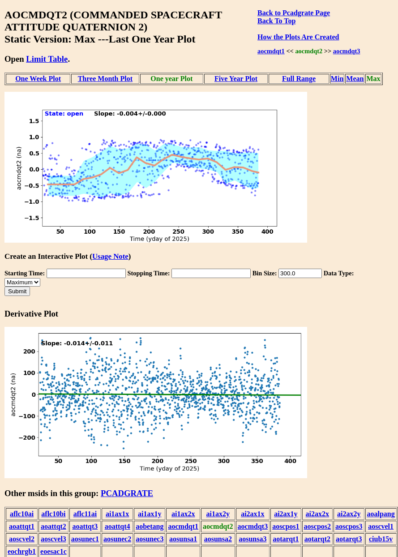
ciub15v (381, 539)
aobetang (149, 526)
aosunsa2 (218, 539)
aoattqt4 (117, 526)
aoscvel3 (53, 539)
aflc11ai (85, 514)
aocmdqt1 (271, 51)
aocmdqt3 (346, 51)
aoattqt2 (53, 526)
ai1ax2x (183, 514)
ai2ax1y (285, 514)
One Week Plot (38, 78)
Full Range (299, 78)
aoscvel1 (381, 526)
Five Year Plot (235, 78)
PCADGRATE (127, 493)
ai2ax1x (252, 514)
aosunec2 (117, 539)
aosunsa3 (252, 539)
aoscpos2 (317, 526)
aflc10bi (53, 514)
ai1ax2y (218, 514)
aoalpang (381, 514)
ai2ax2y (348, 514)
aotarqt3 (349, 539)
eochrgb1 (22, 551)
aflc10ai (22, 514)
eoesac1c (53, 551)
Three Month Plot (105, 78)
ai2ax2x (317, 514)
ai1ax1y (149, 514)
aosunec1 (85, 539)
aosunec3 (149, 539)
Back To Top (276, 21)
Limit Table (47, 59)
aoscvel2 (21, 539)
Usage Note (110, 256)
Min (337, 78)
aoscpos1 (285, 526)
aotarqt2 (317, 539)
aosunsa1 (183, 539)
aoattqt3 (85, 526)
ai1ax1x (117, 514)
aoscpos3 (348, 526)
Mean (355, 78)
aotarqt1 (286, 539)
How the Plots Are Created (298, 37)
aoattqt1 (21, 526)
